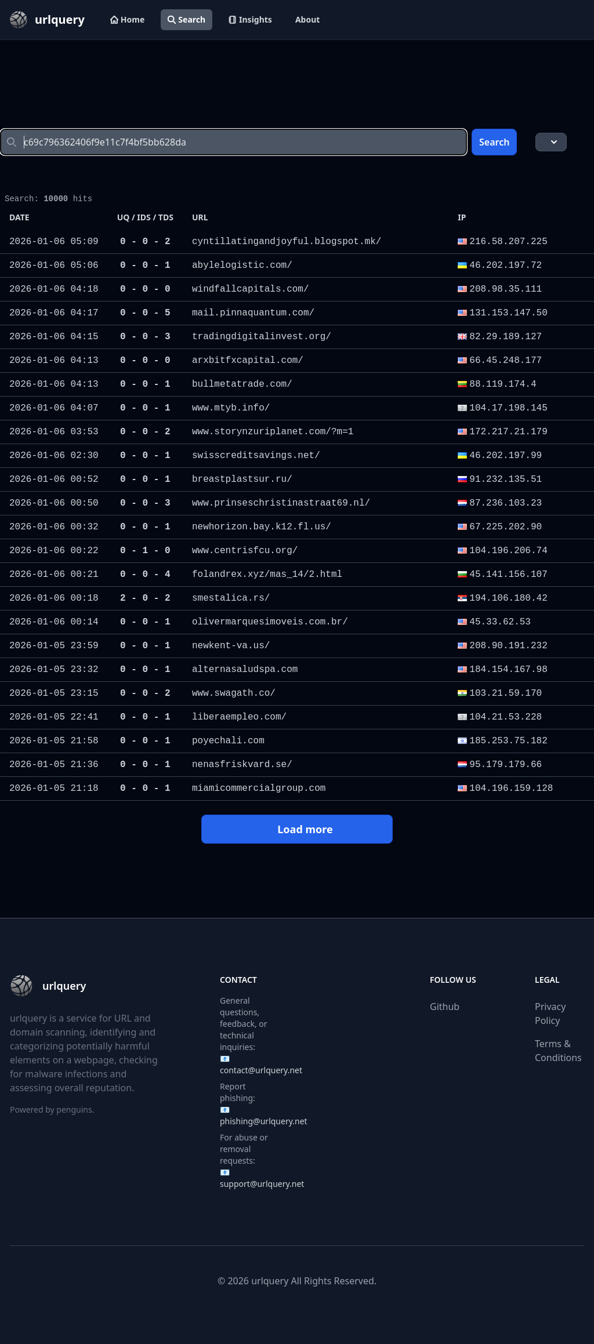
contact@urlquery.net (261, 1070)
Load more (296, 829)
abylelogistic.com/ (242, 265)
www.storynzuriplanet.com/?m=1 (272, 432)
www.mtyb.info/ (231, 408)
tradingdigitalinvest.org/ (261, 337)
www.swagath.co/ (234, 693)
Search (186, 19)
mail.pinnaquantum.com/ (253, 313)
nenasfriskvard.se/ (242, 765)
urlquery (269, 1280)
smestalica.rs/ (231, 598)
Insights (250, 19)
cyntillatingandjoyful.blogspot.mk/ (286, 242)
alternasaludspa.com (245, 669)
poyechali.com (228, 741)
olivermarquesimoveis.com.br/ (270, 622)
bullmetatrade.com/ (242, 384)
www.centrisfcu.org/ (245, 551)
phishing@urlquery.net (263, 1121)
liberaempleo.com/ (239, 717)
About (307, 19)
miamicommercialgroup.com (258, 788)
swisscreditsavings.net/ (256, 456)
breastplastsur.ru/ (242, 479)
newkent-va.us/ (231, 646)
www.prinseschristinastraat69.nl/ (281, 503)
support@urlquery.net (262, 1183)
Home (127, 19)
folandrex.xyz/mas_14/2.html (267, 574)
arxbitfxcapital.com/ (247, 360)
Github (444, 1006)
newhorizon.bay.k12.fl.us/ (261, 527)
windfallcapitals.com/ (250, 289)
